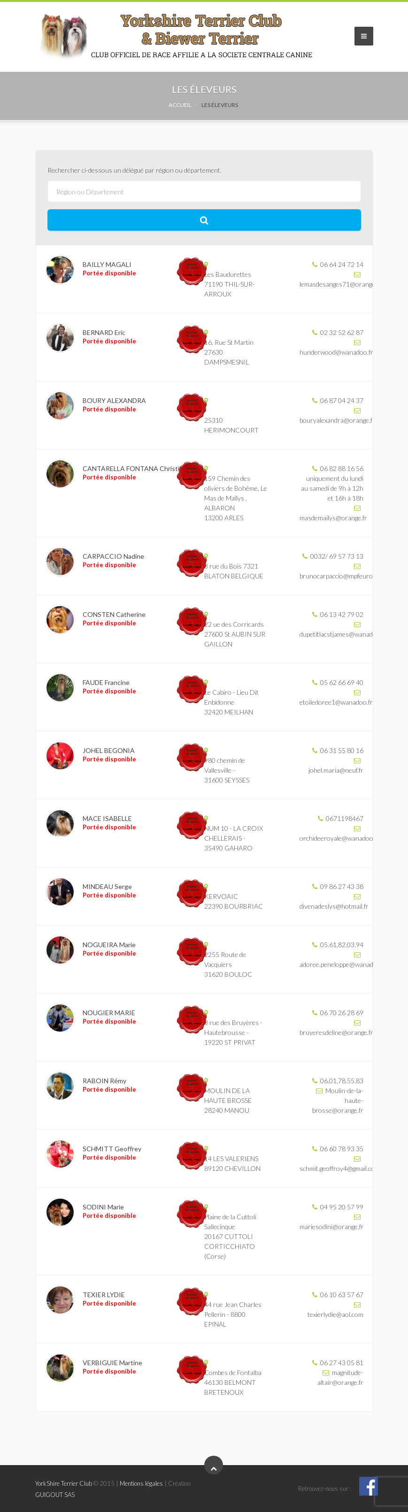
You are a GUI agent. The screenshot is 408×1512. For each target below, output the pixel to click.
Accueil (180, 104)
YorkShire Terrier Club (63, 1483)
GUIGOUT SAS (55, 1494)
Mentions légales (141, 1483)
